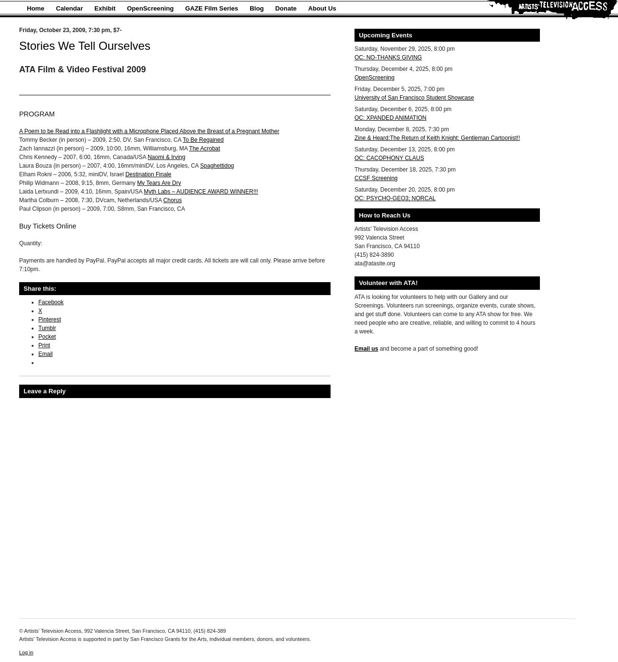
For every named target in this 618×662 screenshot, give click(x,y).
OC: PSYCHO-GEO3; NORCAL (395, 198)
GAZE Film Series (212, 8)
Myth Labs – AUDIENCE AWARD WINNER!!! (201, 191)
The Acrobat (204, 148)
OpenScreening (150, 8)
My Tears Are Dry (159, 183)
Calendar (69, 8)
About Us (322, 8)
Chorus (172, 200)
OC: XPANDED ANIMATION (390, 117)
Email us (366, 348)
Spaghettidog (217, 165)
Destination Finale (149, 174)
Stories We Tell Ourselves (84, 45)
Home (36, 8)
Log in (26, 652)
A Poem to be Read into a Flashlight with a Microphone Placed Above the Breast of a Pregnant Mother (149, 131)
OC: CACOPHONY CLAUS (389, 158)
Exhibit (104, 8)
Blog (256, 8)
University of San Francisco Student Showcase (414, 97)
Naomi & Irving (166, 157)
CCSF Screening (376, 178)
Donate (286, 8)
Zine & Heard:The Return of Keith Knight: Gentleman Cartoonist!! (437, 138)
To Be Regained (203, 140)
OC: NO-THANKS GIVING (388, 57)
